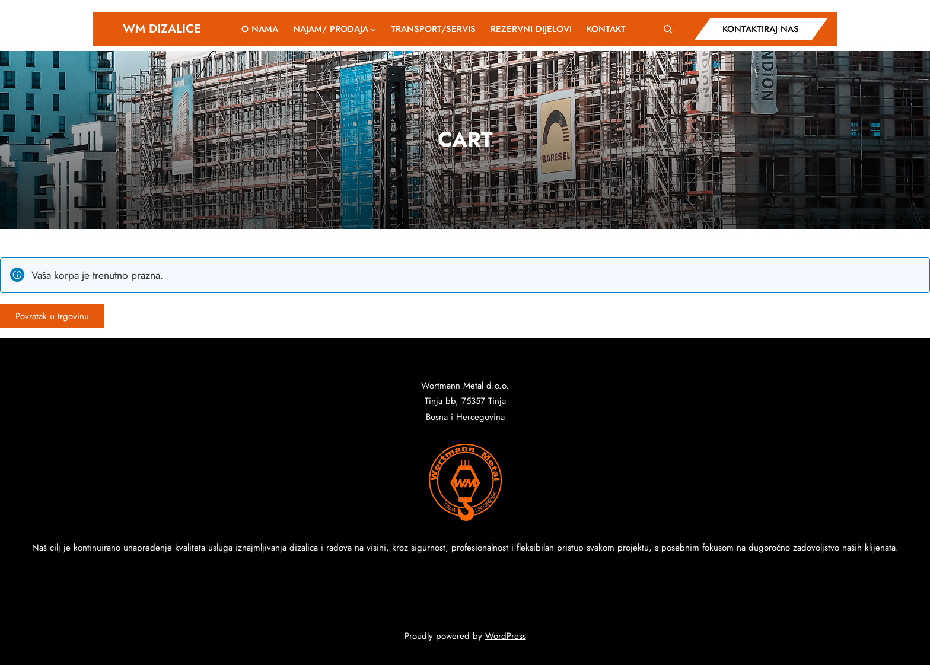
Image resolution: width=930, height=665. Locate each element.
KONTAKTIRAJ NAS (760, 29)
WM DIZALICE (162, 28)
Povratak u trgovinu (52, 316)
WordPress (505, 635)
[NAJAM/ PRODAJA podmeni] (373, 28)
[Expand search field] (668, 29)
